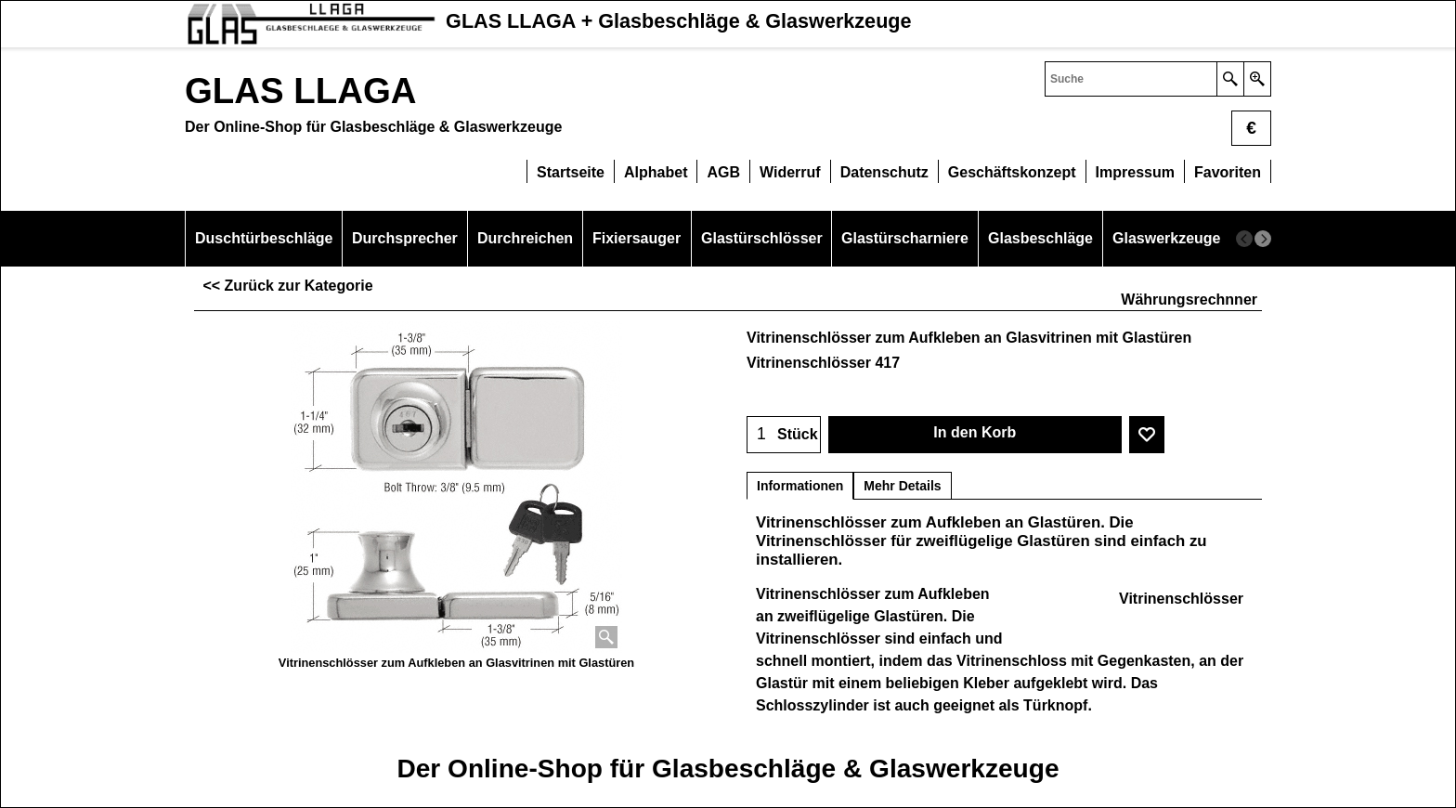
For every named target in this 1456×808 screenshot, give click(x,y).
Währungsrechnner (1189, 299)
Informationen (800, 485)
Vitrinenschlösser (1181, 598)
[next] (1262, 238)
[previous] (1244, 238)
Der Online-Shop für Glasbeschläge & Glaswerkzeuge (727, 768)
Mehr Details (902, 485)
